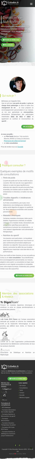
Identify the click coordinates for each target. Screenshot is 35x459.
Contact (22, 392)
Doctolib (4, 34)
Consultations (24, 388)
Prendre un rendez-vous (11, 40)
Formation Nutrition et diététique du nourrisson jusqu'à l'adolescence (8, 433)
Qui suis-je (23, 385)
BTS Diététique (6, 407)
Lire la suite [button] (27, 126)
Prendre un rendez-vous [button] (24, 275)
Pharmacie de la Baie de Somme (14, 141)
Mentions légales (24, 397)
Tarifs (21, 390)
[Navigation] (31, 4)
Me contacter (8, 45)
